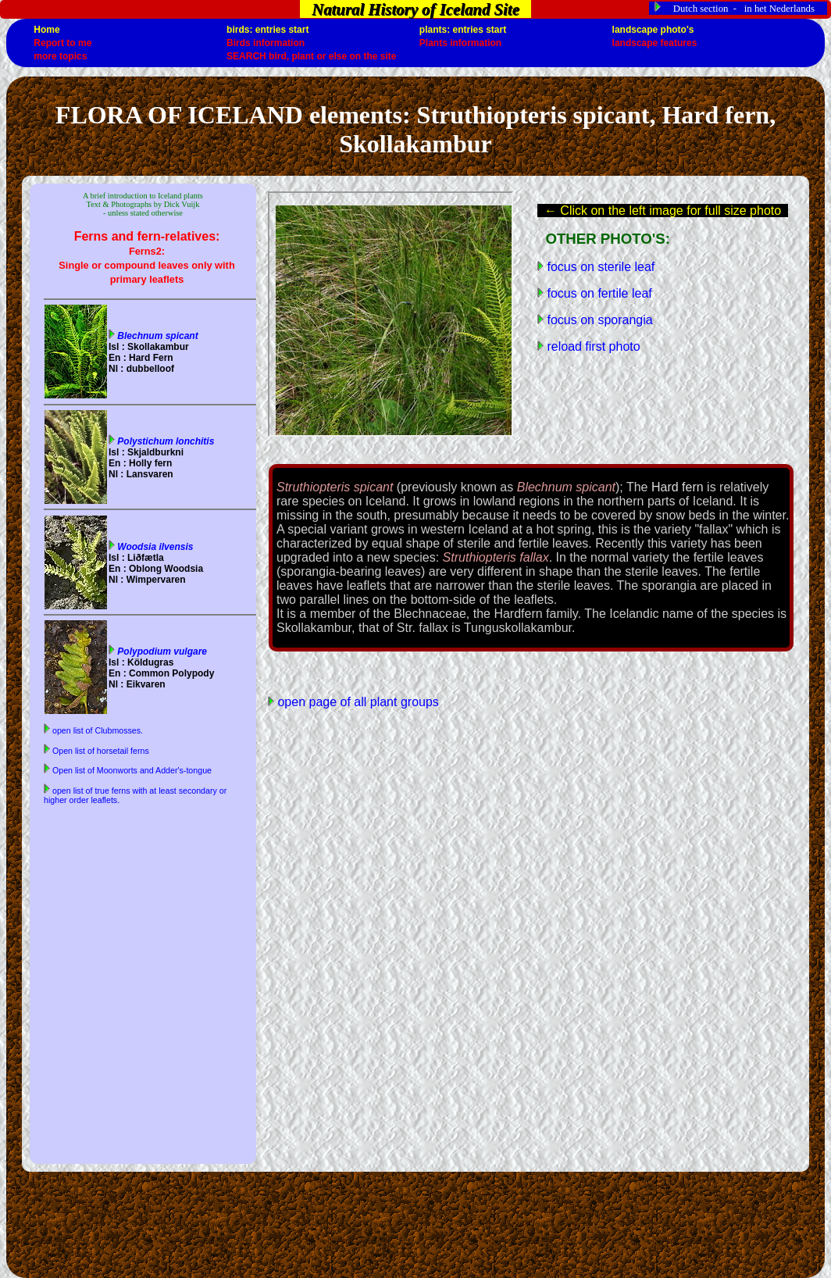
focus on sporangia (598, 320)
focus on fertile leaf (598, 293)
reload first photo (592, 346)
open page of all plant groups (356, 702)
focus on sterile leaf (599, 266)
